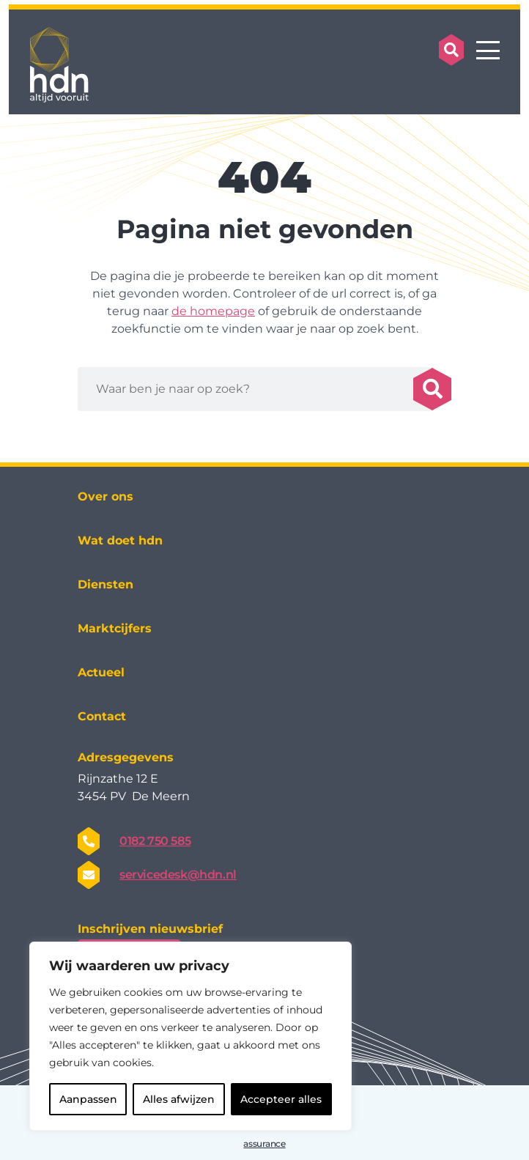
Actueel (101, 672)
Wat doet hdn (120, 540)
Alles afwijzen (179, 1099)
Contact (102, 716)
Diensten (105, 584)
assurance (264, 1143)
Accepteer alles (281, 1099)
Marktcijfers (115, 628)
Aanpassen (88, 1099)
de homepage (213, 311)
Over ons (105, 496)
